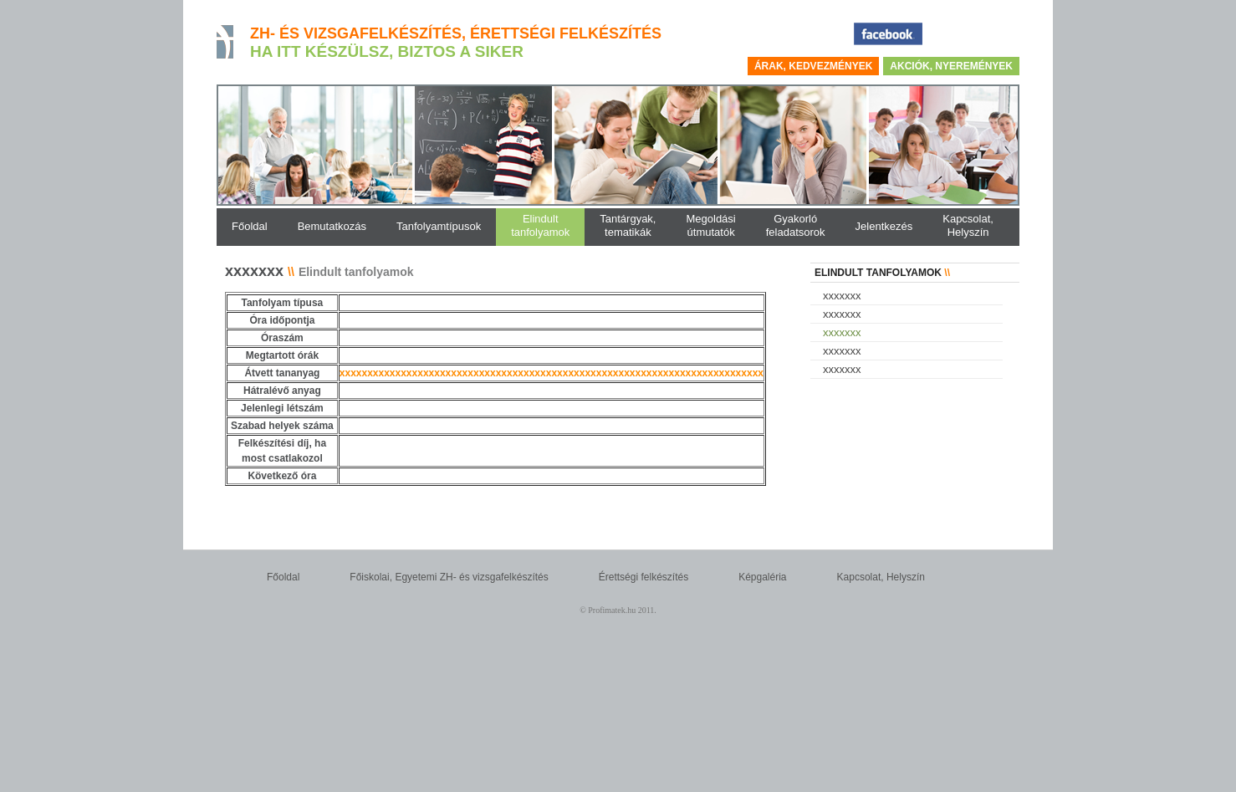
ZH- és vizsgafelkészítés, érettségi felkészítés (455, 33)
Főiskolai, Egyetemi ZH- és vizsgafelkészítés (449, 577)
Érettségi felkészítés (643, 577)
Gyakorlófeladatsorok (795, 225)
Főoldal (283, 577)
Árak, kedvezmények (813, 66)
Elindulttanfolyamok (540, 225)
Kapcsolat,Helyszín (967, 225)
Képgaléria (762, 577)
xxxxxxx (842, 295)
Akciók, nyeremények (951, 66)
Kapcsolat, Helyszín (881, 577)
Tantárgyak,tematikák (628, 225)
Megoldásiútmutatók (710, 225)
